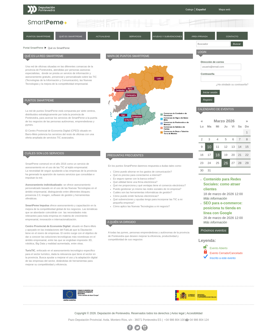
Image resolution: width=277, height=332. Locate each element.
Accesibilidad (195, 313)
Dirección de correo (212, 62)
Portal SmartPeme (33, 47)
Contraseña (208, 74)
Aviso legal (177, 313)
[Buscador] (213, 44)
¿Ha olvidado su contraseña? (232, 84)
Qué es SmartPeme (59, 48)
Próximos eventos (214, 230)
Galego (189, 9)
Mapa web (224, 9)
